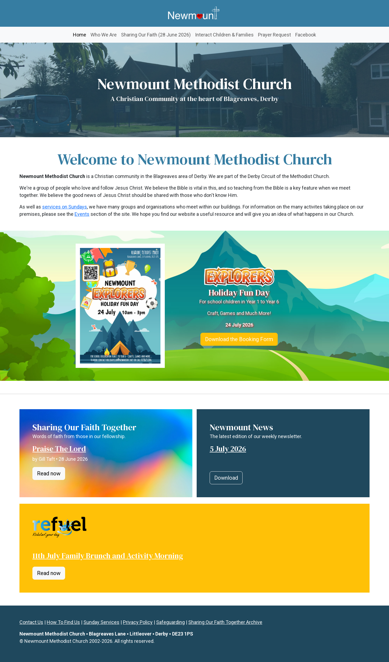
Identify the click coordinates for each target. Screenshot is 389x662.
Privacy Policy (138, 622)
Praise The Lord (59, 448)
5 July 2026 (228, 448)
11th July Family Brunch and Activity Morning (107, 555)
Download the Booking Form (239, 339)
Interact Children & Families (224, 35)
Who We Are (103, 35)
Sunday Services (101, 622)
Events (82, 214)
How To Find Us (63, 622)
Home (80, 34)
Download (226, 478)
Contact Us (31, 622)
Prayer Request (274, 35)
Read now (49, 473)
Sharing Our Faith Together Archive (225, 622)
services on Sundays (64, 207)
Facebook (305, 35)
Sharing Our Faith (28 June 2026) (156, 35)
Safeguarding (170, 622)
